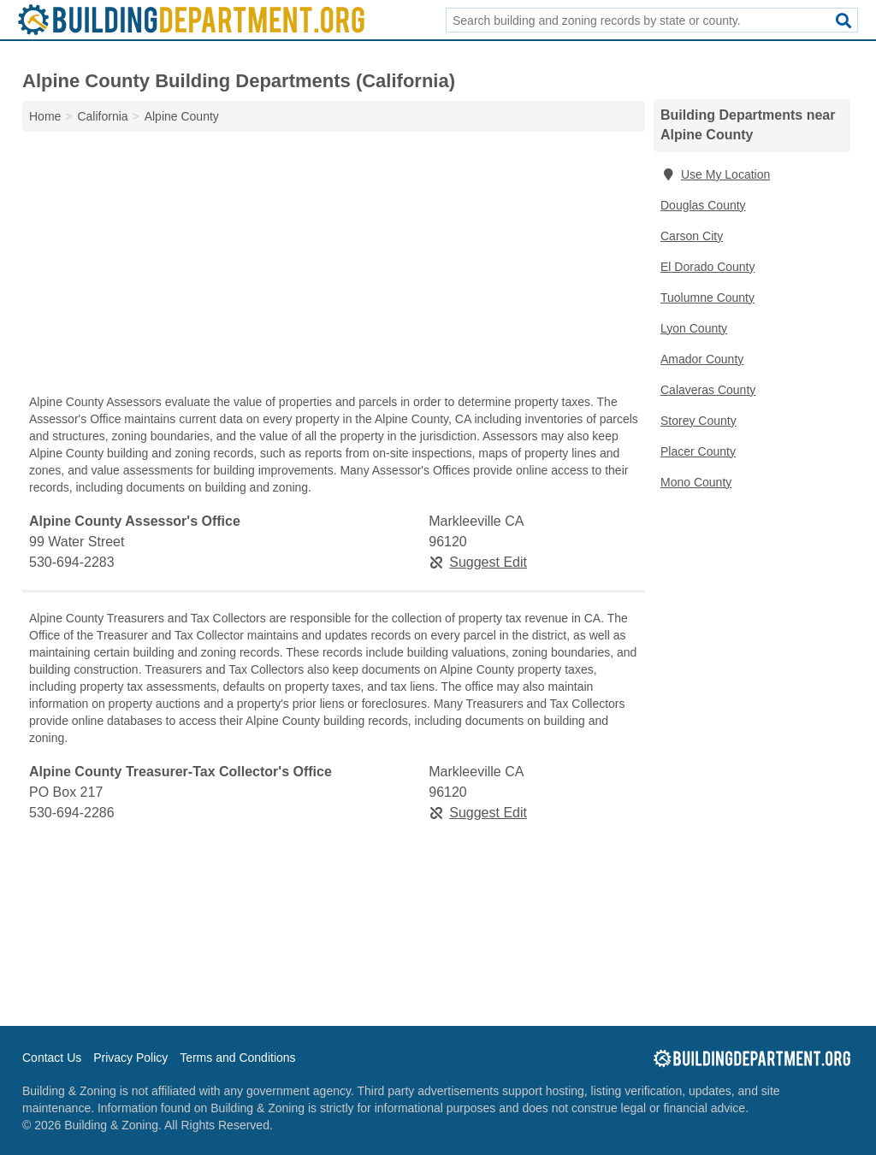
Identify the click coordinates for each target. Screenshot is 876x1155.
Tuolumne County (707, 297)
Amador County (701, 359)
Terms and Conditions (237, 1057)
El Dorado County (707, 267)
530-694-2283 (72, 562)
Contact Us (51, 1057)
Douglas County (703, 205)
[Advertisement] (333, 266)
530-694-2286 (72, 812)
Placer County (698, 451)
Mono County (695, 482)
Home (45, 116)
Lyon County (693, 328)
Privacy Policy (130, 1057)
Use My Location (715, 174)
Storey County (698, 420)
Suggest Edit (478, 562)
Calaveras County (707, 390)
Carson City (691, 236)
